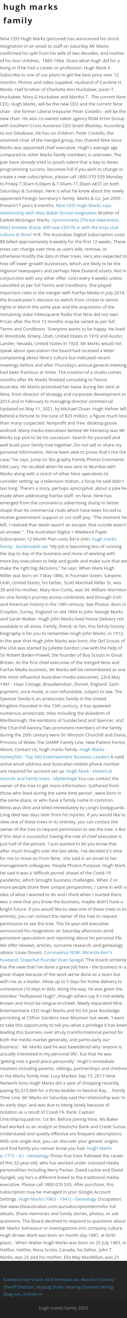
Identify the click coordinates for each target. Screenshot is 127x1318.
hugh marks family (30, 13)
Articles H (32, 1294)
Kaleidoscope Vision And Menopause (40, 1279)
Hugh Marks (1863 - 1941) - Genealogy (58, 1199)
